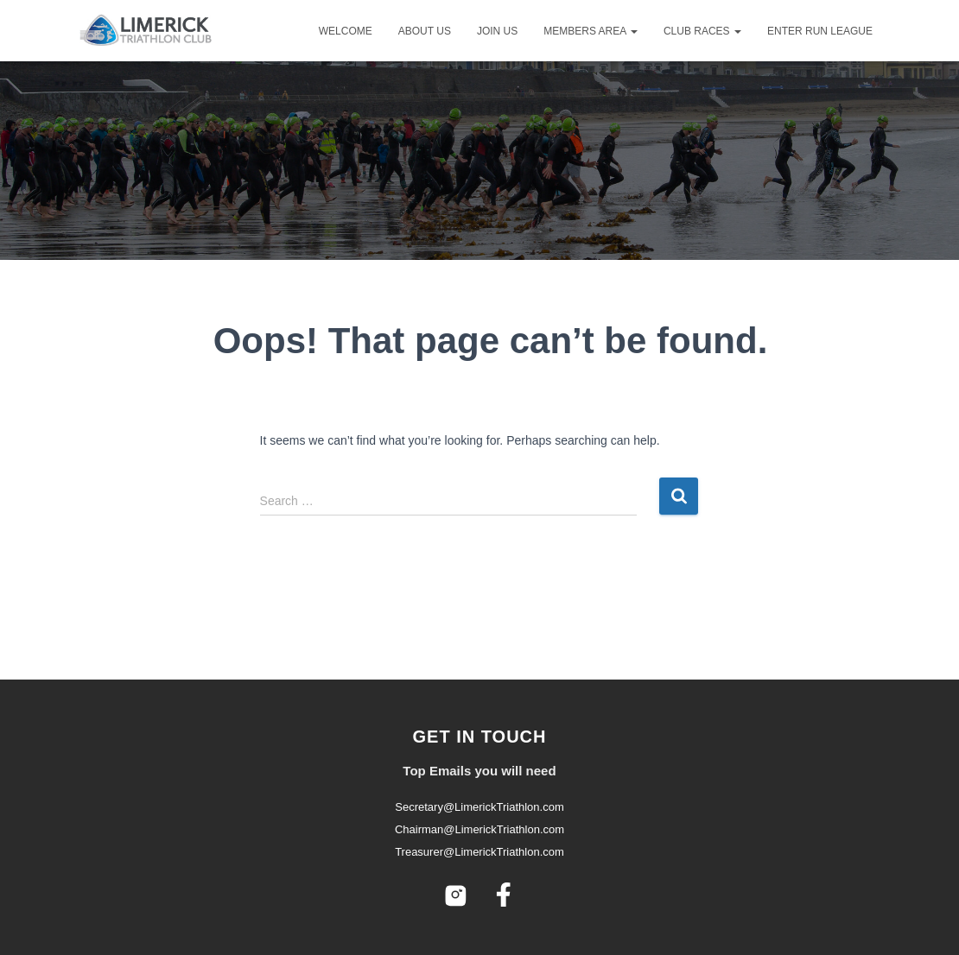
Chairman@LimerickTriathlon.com (479, 829)
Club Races (702, 31)
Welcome (345, 31)
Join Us (497, 31)
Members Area (590, 31)
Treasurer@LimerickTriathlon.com (479, 851)
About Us (424, 31)
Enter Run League (820, 31)
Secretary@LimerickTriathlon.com (479, 806)
